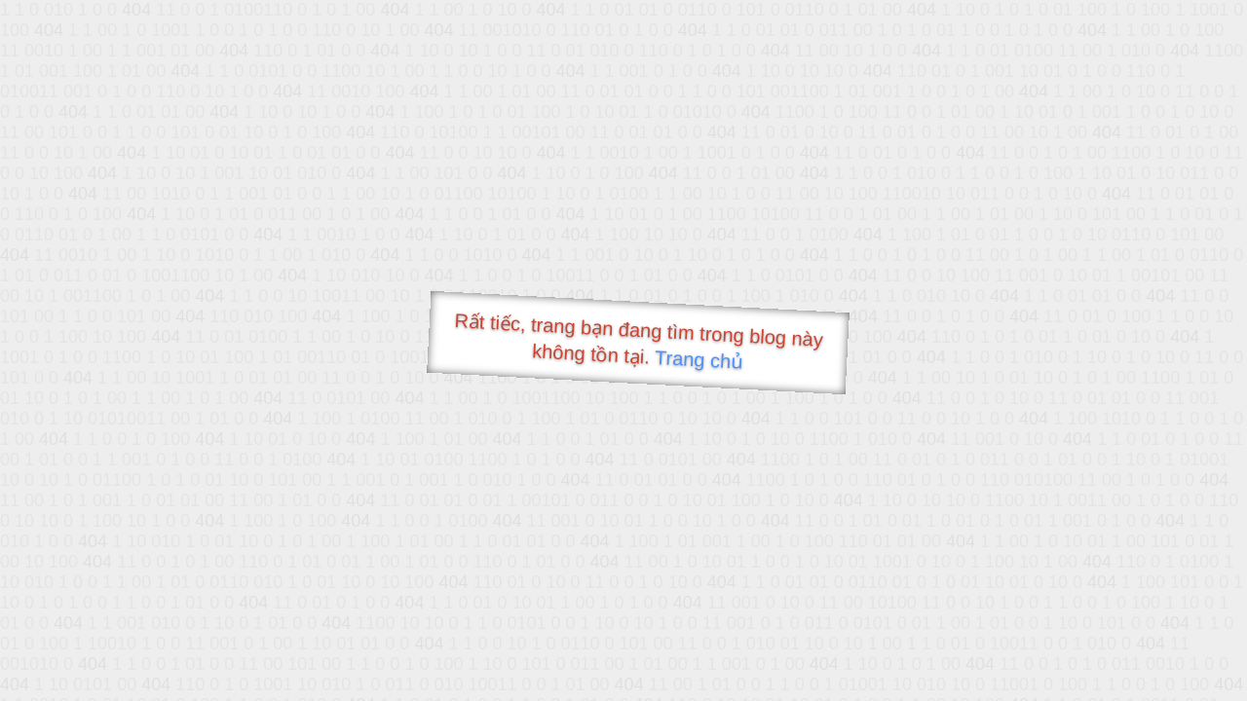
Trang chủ (699, 360)
